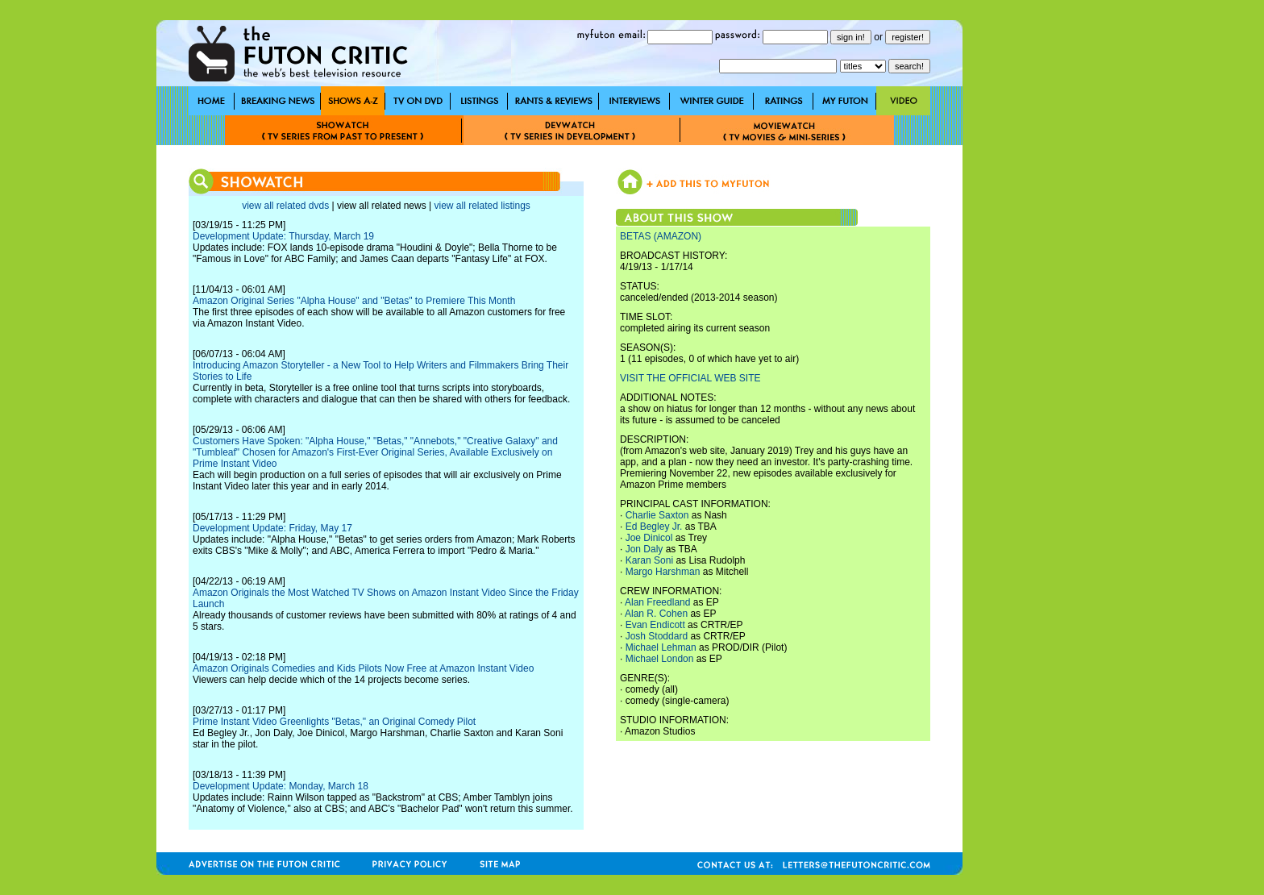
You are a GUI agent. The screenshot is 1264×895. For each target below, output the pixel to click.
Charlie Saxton (657, 515)
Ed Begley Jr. (654, 526)
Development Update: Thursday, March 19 (283, 236)
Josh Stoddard (657, 636)
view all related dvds (285, 205)
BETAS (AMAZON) (660, 236)
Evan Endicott (655, 625)
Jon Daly (644, 549)
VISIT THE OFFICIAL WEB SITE (690, 378)
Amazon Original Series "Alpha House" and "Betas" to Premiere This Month (354, 300)
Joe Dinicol (649, 537)
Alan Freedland (657, 602)
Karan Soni (649, 560)
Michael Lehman (661, 647)
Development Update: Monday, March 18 (280, 786)
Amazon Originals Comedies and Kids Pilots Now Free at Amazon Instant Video (363, 668)
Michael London (660, 658)
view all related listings (482, 205)
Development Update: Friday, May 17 (272, 528)
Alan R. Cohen (656, 613)
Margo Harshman (663, 571)
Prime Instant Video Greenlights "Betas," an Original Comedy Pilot (334, 721)
